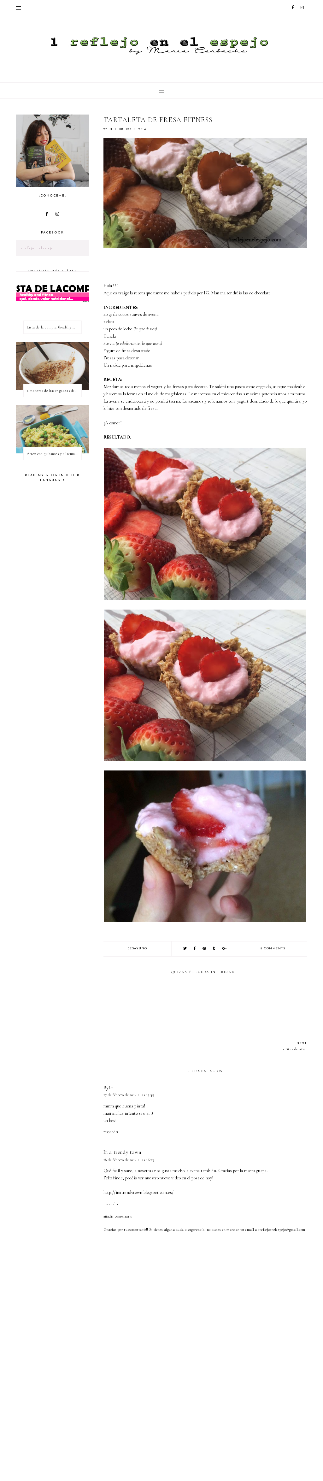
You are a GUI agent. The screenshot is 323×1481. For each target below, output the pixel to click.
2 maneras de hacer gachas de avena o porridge (54, 390)
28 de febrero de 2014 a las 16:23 (128, 1160)
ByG (108, 1087)
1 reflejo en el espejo (37, 248)
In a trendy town (122, 1152)
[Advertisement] (213, 1428)
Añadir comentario (117, 1216)
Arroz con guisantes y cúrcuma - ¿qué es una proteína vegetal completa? (54, 453)
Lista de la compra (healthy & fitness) (54, 327)
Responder (111, 1132)
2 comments (273, 948)
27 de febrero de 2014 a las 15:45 (128, 1095)
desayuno (137, 948)
